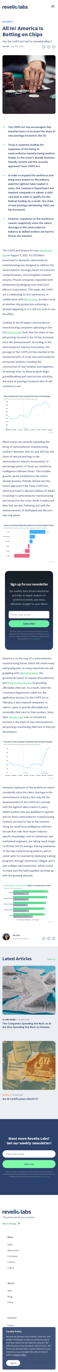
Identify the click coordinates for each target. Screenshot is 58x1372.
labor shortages (29, 673)
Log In (10, 1267)
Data (10, 1244)
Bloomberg (30, 299)
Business (7, 21)
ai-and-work (9, 1019)
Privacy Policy (20, 1354)
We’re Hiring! (11, 1223)
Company (12, 1256)
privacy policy (34, 639)
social (5, 1094)
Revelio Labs (14, 332)
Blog (10, 1296)
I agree (13, 1363)
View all (51, 959)
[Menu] (53, 6)
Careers (11, 1261)
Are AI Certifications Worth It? (20, 1099)
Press (10, 1302)
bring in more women (19, 683)
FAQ (9, 1290)
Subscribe (29, 623)
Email (10, 1325)
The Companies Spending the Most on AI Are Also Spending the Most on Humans (26, 1025)
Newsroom (13, 1250)
